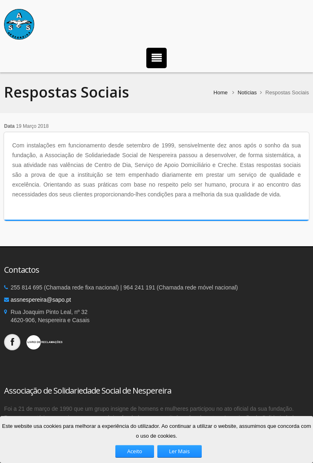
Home (221, 92)
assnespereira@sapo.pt (41, 299)
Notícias (247, 92)
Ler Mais (179, 451)
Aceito (134, 451)
